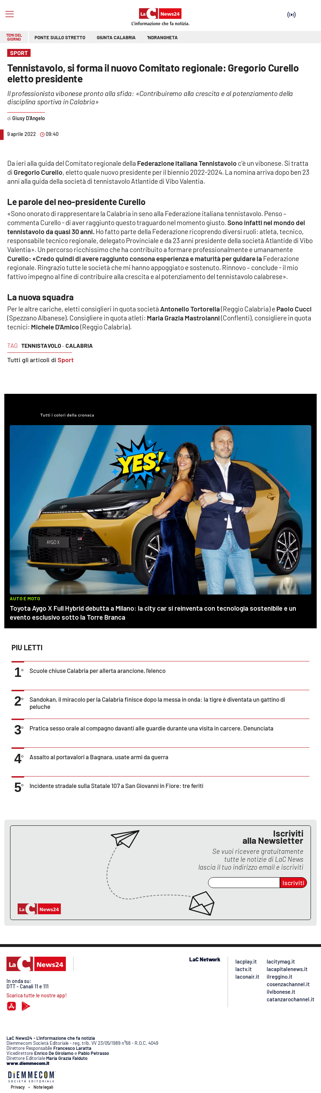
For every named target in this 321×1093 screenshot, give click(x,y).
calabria (79, 345)
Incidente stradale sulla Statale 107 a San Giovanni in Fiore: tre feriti (116, 785)
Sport (66, 360)
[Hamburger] (9, 14)
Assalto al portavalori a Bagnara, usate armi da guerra (99, 756)
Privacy (18, 1086)
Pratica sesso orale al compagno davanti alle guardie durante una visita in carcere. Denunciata (151, 728)
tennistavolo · (42, 345)
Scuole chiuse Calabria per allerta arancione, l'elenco (98, 670)
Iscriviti (293, 883)
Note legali (43, 1086)
